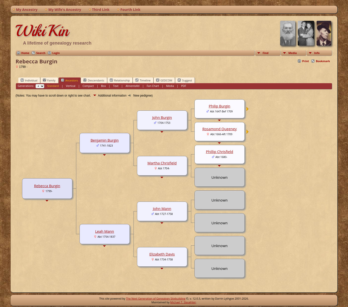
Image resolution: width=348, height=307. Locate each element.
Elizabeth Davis (162, 254)
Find (265, 53)
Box (103, 86)
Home (25, 53)
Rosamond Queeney (219, 128)
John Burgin (162, 117)
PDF (183, 86)
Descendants (93, 80)
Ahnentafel (132, 86)
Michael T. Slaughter (183, 302)
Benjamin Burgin (104, 140)
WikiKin (42, 31)
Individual (29, 80)
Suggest (185, 80)
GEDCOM (164, 80)
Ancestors (69, 80)
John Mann (162, 208)
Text (115, 86)
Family (49, 80)
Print (305, 61)
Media (292, 53)
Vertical (70, 86)
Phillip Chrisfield (219, 151)
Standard (53, 86)
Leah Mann (104, 231)
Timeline (143, 80)
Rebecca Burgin (47, 185)
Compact (88, 86)
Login (56, 53)
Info (317, 53)
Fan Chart (153, 86)
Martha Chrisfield (162, 162)
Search (40, 53)
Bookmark (323, 61)
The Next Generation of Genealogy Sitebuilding (156, 298)
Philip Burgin (219, 105)
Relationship (120, 80)
